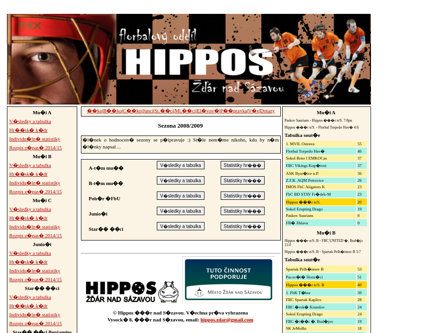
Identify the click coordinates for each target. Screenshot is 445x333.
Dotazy (267, 110)
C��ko (132, 110)
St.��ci (164, 110)
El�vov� (208, 110)
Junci (147, 110)
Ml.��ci (185, 110)
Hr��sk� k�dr (28, 130)
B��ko (112, 110)
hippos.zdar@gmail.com (226, 319)
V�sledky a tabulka (30, 121)
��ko (94, 110)
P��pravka (233, 110)
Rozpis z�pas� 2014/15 (35, 147)
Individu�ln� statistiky (34, 139)
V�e (253, 110)
